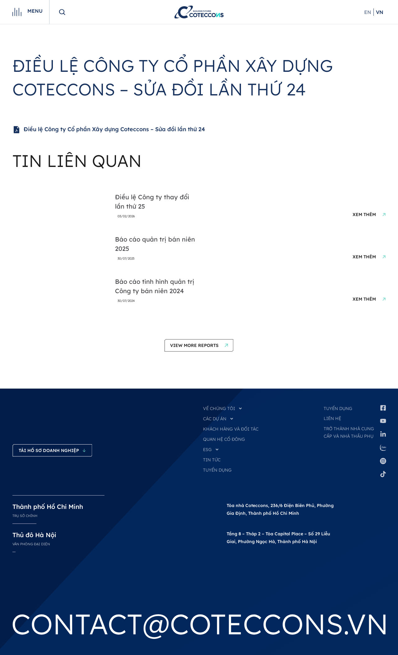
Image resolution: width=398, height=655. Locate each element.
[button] (199, 345)
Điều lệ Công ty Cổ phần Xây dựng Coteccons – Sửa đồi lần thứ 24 (108, 130)
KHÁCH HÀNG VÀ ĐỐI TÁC (230, 429)
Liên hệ (332, 418)
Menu (35, 11)
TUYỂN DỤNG (217, 470)
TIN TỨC (211, 460)
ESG (211, 449)
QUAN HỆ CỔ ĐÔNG (224, 439)
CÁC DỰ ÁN (218, 418)
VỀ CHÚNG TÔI (223, 408)
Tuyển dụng (338, 408)
